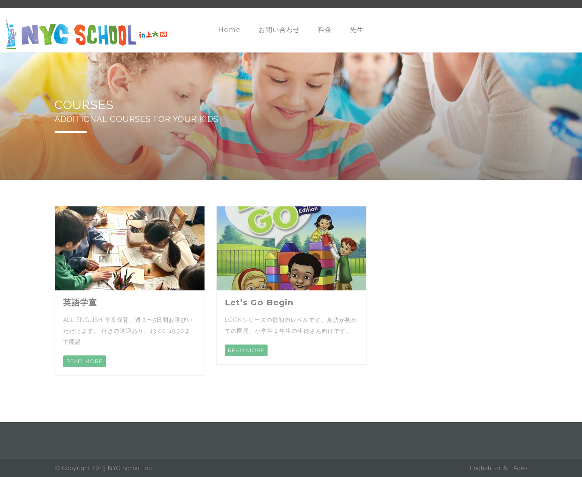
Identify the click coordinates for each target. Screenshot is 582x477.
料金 (325, 30)
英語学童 (80, 302)
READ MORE (84, 361)
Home (229, 30)
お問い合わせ (279, 30)
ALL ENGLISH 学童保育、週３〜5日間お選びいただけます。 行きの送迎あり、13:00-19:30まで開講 (128, 331)
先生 (357, 30)
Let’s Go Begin (259, 302)
